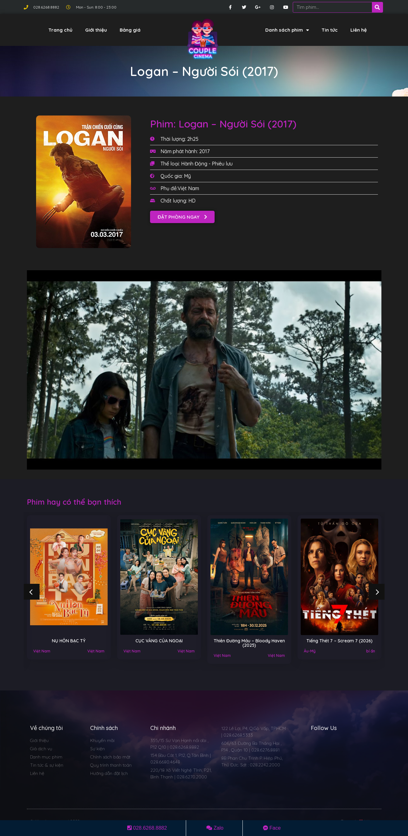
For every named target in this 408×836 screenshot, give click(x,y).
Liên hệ (358, 30)
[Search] (377, 7)
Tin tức (330, 30)
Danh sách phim (287, 30)
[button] (182, 217)
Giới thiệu (96, 30)
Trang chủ (60, 30)
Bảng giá (130, 30)
